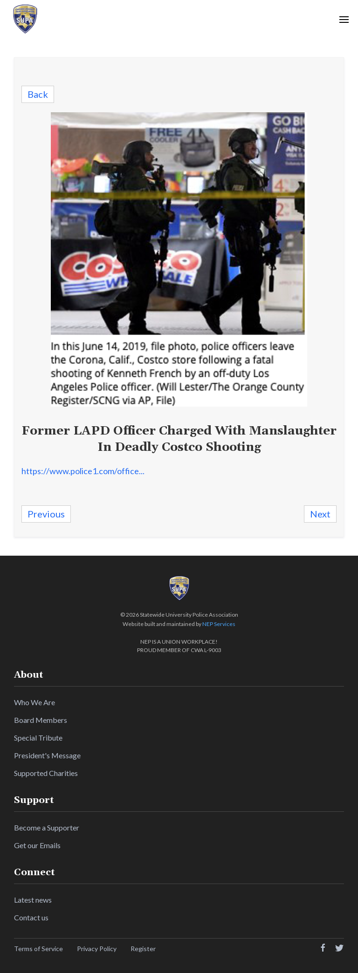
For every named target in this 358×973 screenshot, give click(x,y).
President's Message (47, 755)
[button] (344, 19)
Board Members (40, 719)
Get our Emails (37, 845)
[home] (24, 19)
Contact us (31, 917)
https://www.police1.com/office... (83, 471)
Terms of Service (38, 949)
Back (38, 94)
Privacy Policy (97, 949)
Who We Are (34, 702)
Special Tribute (38, 737)
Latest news (33, 899)
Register (143, 949)
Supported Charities (46, 773)
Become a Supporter (46, 827)
